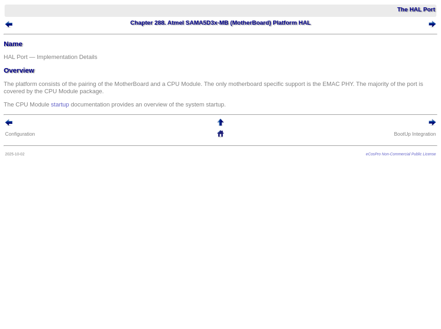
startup (60, 104)
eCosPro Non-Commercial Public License (401, 154)
